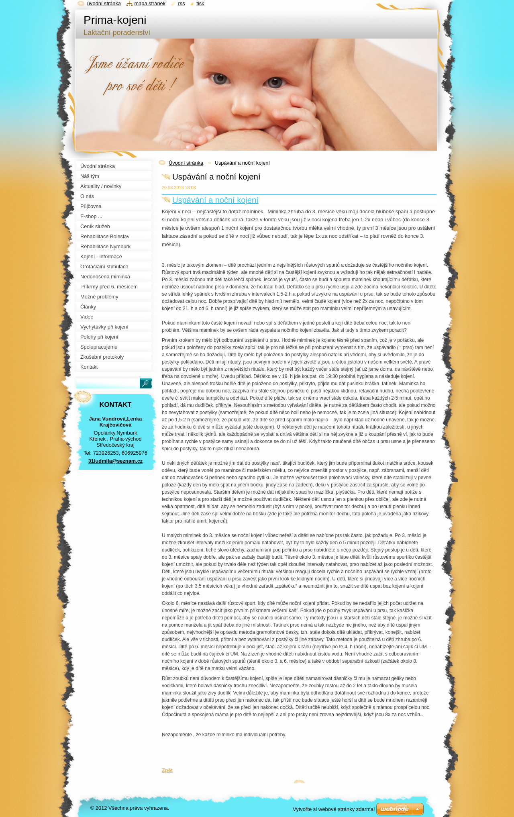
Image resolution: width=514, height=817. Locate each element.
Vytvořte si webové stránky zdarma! (334, 809)
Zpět (167, 770)
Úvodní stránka (186, 163)
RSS (181, 3)
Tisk (200, 3)
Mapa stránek (150, 3)
